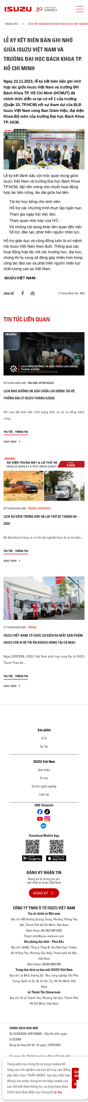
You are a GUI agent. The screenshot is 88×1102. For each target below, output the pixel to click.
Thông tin (21, 431)
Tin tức (8, 431)
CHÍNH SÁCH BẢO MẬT (23, 1028)
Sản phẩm (44, 730)
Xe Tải (44, 746)
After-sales (46, 383)
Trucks (32, 508)
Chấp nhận (76, 1074)
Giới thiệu (44, 770)
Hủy (75, 1084)
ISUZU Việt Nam (44, 762)
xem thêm (12, 441)
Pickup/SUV (44, 508)
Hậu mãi (33, 383)
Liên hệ (44, 794)
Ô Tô (44, 738)
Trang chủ (11, 24)
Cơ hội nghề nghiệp (44, 786)
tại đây (58, 1092)
